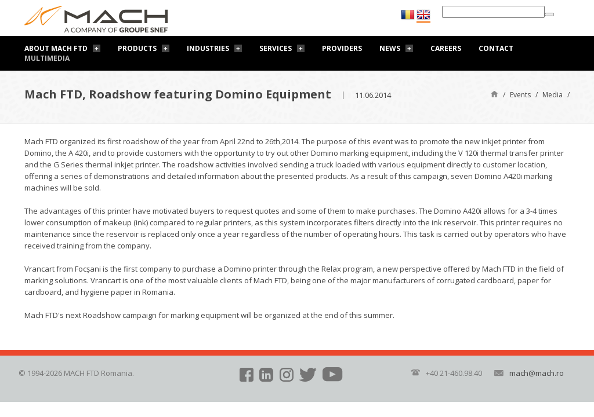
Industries (208, 48)
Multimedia (47, 58)
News (389, 48)
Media (552, 95)
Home (494, 93)
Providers (342, 48)
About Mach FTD (56, 48)
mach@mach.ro (536, 373)
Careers (445, 48)
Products (137, 48)
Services (275, 48)
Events (520, 95)
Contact (496, 48)
